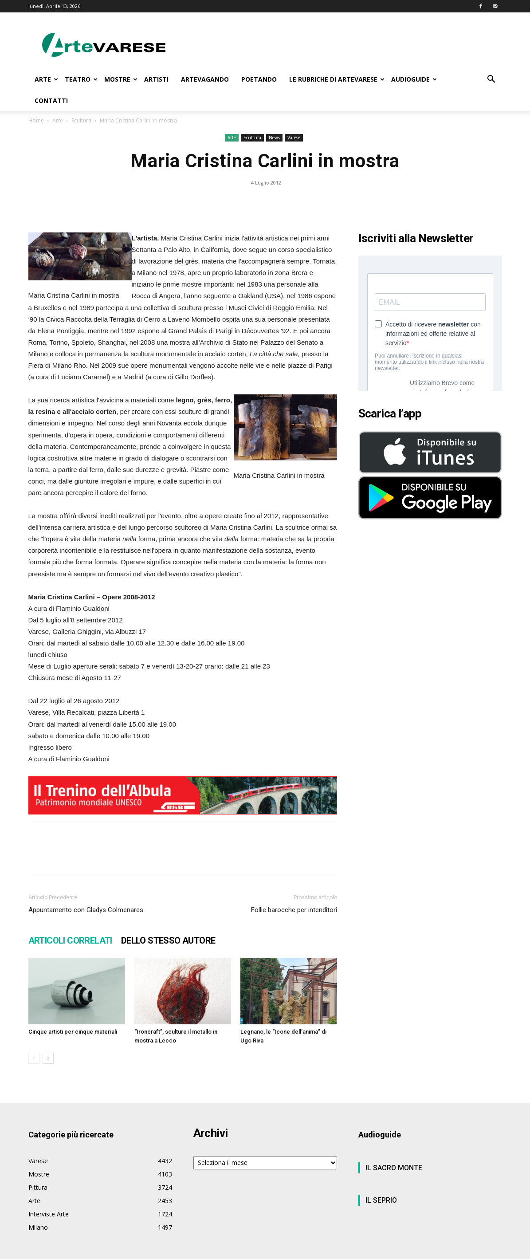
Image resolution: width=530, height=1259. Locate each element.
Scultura (81, 120)
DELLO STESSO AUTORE (168, 940)
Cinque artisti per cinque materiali (72, 1031)
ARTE (46, 79)
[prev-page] (33, 1058)
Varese (293, 137)
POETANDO (259, 79)
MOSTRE (120, 79)
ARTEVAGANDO (205, 79)
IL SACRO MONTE (393, 1168)
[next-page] (48, 1058)
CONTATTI (51, 100)
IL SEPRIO (381, 1200)
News (274, 137)
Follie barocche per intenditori (294, 910)
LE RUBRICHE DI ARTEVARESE (337, 79)
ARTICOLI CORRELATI (70, 940)
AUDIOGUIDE (414, 79)
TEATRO (81, 79)
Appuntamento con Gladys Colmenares (85, 910)
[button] (491, 80)
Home (36, 120)
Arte (57, 120)
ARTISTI (156, 79)
